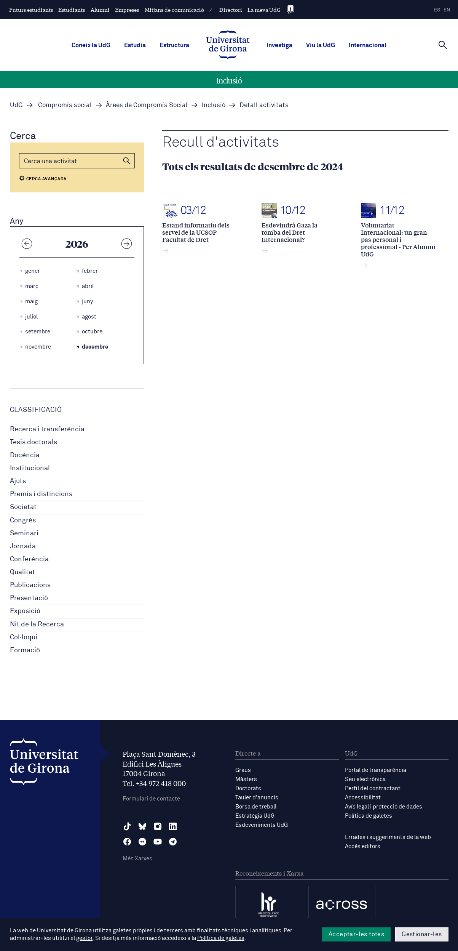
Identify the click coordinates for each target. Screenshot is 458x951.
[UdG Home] (228, 45)
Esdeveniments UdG (261, 825)
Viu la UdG (320, 45)
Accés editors (362, 846)
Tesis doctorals (33, 442)
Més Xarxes (137, 858)
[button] (127, 160)
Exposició (25, 611)
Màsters (246, 779)
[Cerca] (442, 44)
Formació (25, 650)
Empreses (127, 9)
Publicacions (30, 585)
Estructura (174, 45)
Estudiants (71, 9)
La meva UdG (264, 9)
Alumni (100, 9)
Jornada (23, 546)
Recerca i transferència (47, 429)
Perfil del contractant (373, 788)
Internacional (367, 45)
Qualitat (22, 572)
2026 (76, 243)
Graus (243, 770)
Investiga (279, 45)
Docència (25, 455)
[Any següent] (126, 243)
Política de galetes (368, 816)
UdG (16, 105)
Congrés (23, 520)
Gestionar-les (422, 934)
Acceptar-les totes (356, 934)
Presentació (29, 598)
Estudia (135, 45)
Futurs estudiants (31, 9)
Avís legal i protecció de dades (383, 807)
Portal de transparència (375, 770)
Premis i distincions (41, 494)
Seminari (24, 533)
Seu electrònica (365, 779)
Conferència (29, 559)
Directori (230, 9)
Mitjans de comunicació (174, 9)
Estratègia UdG (254, 816)
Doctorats (248, 788)
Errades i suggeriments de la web (388, 837)
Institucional (30, 468)
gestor (84, 938)
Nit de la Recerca (37, 624)
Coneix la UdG (91, 45)
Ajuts (18, 481)
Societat (23, 507)
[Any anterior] (27, 243)
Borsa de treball (255, 807)
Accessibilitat (363, 798)
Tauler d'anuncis (256, 798)
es (437, 10)
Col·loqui (23, 637)
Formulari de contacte (151, 799)
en (447, 10)
